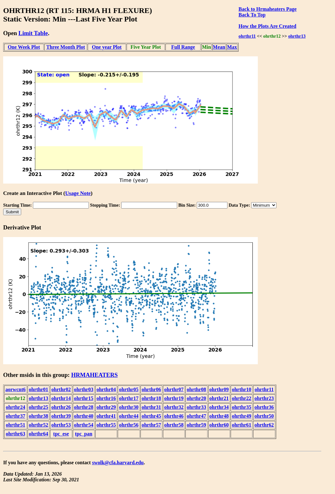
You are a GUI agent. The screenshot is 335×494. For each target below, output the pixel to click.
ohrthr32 (173, 407)
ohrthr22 (241, 398)
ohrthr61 (241, 425)
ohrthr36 (264, 407)
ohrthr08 (196, 389)
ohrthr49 (241, 416)
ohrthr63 (15, 433)
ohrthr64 (38, 433)
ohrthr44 (128, 416)
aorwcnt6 (15, 389)
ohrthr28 (83, 407)
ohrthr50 (264, 416)
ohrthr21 (219, 398)
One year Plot (106, 47)
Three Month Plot (65, 47)
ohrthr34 (219, 407)
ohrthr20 (196, 398)
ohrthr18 (151, 398)
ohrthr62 (264, 425)
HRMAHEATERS (94, 375)
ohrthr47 (196, 416)
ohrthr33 (196, 407)
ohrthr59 (196, 425)
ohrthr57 (151, 425)
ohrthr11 (247, 36)
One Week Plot (24, 47)
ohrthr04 (106, 389)
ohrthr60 (219, 425)
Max (232, 47)
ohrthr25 (38, 407)
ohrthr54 (83, 425)
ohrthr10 (241, 389)
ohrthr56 (128, 425)
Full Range (183, 47)
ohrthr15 (83, 398)
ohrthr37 (15, 416)
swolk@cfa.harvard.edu (118, 462)
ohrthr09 (219, 389)
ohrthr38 (38, 416)
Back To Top (252, 14)
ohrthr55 (106, 425)
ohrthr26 (61, 407)
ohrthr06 (151, 389)
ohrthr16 (106, 398)
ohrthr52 (38, 425)
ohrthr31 (151, 407)
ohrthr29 (106, 407)
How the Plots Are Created (267, 26)
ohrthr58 (173, 425)
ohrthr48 (219, 416)
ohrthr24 (15, 407)
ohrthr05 (128, 389)
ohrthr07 (173, 389)
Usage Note (78, 193)
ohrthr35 (241, 407)
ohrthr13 (297, 36)
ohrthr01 (38, 389)
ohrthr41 (106, 416)
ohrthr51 (15, 425)
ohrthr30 (128, 407)
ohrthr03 (83, 389)
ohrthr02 (61, 389)
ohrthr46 (173, 416)
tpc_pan (83, 433)
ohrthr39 (61, 416)
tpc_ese (61, 433)
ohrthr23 (264, 398)
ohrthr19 (173, 398)
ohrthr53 (61, 425)
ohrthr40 (83, 416)
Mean (219, 47)
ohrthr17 (128, 398)
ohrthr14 (61, 398)
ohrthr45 (151, 416)
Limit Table (33, 33)
